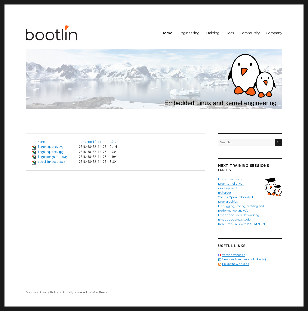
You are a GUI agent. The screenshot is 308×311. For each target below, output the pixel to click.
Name (41, 142)
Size (114, 142)
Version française (233, 254)
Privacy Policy (49, 292)
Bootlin (31, 292)
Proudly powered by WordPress (84, 292)
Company (274, 33)
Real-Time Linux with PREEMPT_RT (241, 224)
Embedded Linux (230, 179)
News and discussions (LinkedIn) (244, 259)
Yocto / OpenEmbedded (235, 197)
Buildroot (224, 192)
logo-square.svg (51, 146)
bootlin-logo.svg (51, 161)
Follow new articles (235, 263)
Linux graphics (228, 201)
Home (166, 33)
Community (250, 33)
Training (212, 33)
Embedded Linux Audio (234, 219)
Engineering (189, 33)
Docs (229, 33)
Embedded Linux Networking (238, 215)
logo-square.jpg (51, 152)
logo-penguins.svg (52, 156)
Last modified (90, 142)
